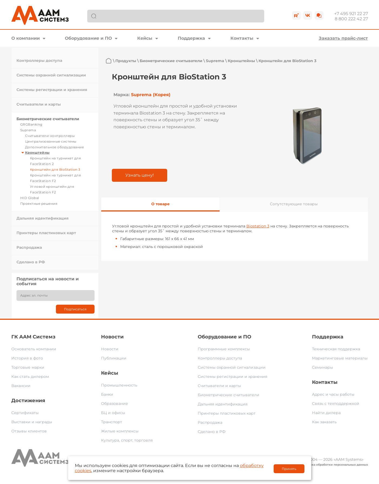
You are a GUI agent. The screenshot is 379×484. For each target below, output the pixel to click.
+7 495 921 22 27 (351, 13)
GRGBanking (31, 124)
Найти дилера (326, 412)
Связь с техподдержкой (335, 403)
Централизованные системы (50, 141)
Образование (114, 403)
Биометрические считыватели (47, 118)
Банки (107, 394)
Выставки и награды (31, 421)
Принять (289, 469)
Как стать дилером (30, 376)
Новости (112, 337)
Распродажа (29, 247)
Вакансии (21, 385)
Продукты (125, 60)
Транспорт (111, 421)
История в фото (27, 358)
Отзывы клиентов (29, 431)
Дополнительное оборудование (54, 147)
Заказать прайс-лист (343, 38)
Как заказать (324, 421)
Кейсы (144, 38)
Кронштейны (37, 152)
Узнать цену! (139, 175)
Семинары (322, 367)
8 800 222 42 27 (351, 18)
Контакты (241, 38)
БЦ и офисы (113, 412)
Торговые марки (27, 367)
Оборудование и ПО (88, 38)
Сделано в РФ (30, 262)
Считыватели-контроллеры (50, 136)
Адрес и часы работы (333, 394)
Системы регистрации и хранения (51, 89)
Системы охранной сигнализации (51, 75)
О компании (25, 38)
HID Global (29, 198)
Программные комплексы (224, 349)
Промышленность (119, 385)
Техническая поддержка (336, 349)
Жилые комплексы (120, 431)
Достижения (28, 401)
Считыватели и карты (38, 104)
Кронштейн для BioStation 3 (55, 169)
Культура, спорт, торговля (127, 440)
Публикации (113, 358)
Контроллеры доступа (39, 60)
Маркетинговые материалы (340, 358)
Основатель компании (33, 349)
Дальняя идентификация (42, 218)
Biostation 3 (257, 226)
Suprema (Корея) (150, 94)
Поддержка (191, 38)
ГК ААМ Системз (33, 337)
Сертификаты (25, 412)
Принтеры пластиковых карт (46, 232)
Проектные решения (39, 203)
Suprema (28, 130)
